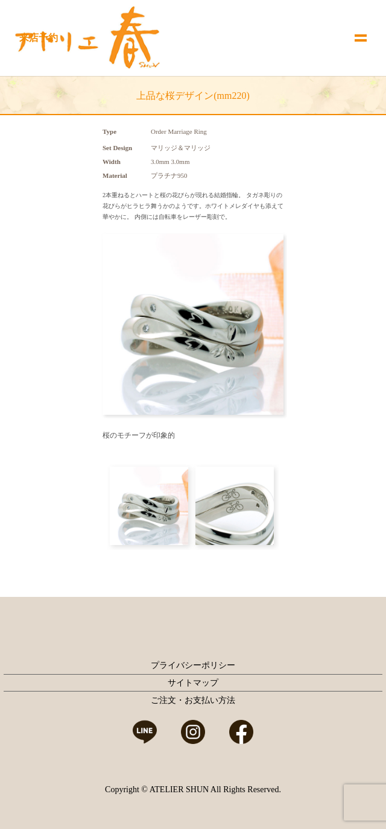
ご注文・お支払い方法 (193, 700)
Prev (114, 324)
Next (271, 324)
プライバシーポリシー (193, 665)
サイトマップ (193, 682)
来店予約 (38, 38)
